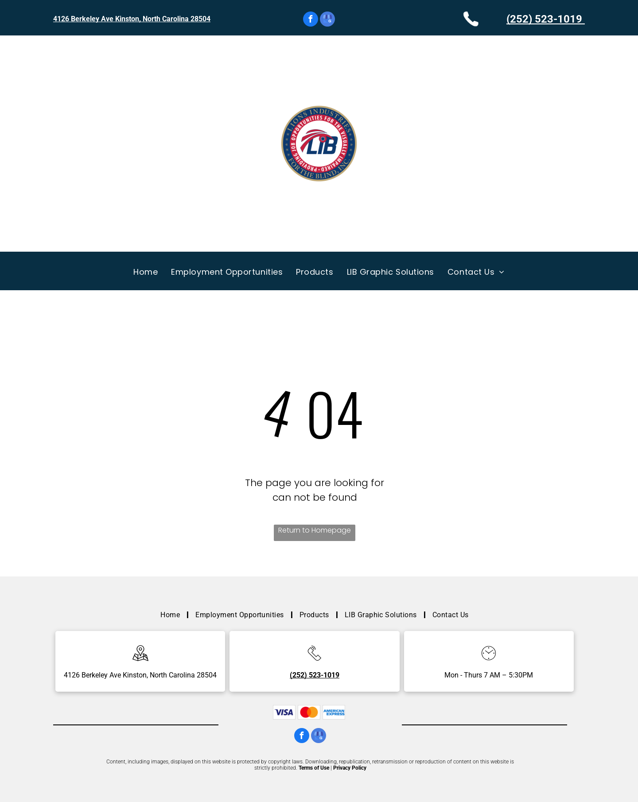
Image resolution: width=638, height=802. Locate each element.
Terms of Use (314, 768)
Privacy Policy (349, 768)
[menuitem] (145, 272)
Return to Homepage (314, 530)
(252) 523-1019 (544, 19)
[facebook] (310, 20)
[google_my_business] (327, 20)
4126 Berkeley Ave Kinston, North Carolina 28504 (131, 19)
